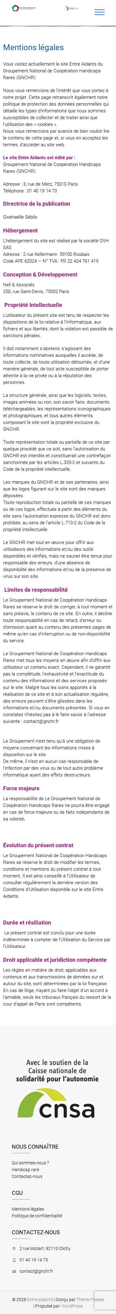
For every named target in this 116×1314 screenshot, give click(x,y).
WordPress (72, 1306)
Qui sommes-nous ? (30, 1162)
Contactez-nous (27, 1176)
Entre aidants (40, 1299)
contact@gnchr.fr (41, 721)
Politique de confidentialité (37, 1215)
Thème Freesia (90, 1299)
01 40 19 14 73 (33, 1259)
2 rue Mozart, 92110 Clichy (45, 1248)
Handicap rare (25, 1169)
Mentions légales (28, 1209)
